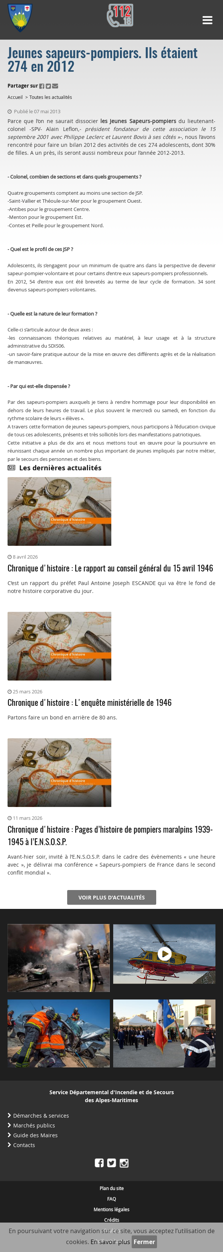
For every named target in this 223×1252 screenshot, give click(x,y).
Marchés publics (34, 1125)
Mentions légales (111, 1209)
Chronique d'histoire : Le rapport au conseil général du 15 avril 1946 (110, 569)
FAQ (111, 1199)
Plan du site (112, 1188)
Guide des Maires (35, 1135)
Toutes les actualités (50, 97)
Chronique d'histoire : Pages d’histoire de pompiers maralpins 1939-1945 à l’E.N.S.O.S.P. (110, 836)
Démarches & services (41, 1115)
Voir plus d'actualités (111, 897)
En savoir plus (110, 1242)
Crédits (111, 1220)
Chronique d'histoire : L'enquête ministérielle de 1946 (90, 703)
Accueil (15, 97)
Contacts (24, 1145)
